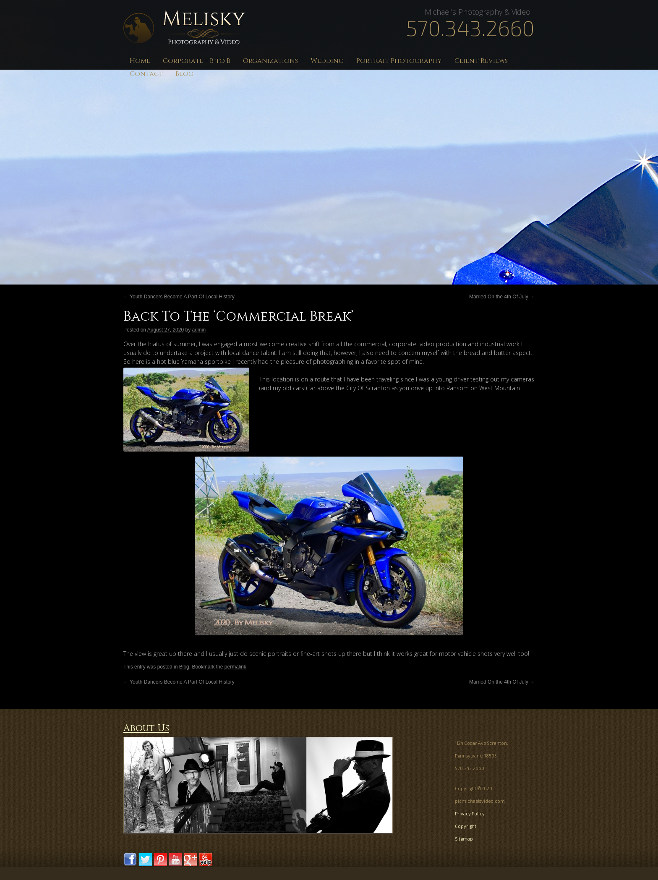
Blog (184, 73)
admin (199, 330)
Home (140, 60)
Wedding (327, 60)
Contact (146, 73)
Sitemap (464, 838)
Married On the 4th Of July (502, 297)
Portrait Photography (399, 60)
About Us (146, 728)
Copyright (465, 826)
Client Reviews (481, 60)
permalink (235, 667)
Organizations (270, 60)
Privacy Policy (470, 813)
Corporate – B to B (196, 60)
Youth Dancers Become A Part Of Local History (179, 297)
